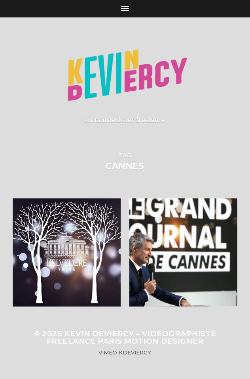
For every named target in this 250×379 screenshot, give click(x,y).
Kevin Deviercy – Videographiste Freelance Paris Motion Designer (131, 337)
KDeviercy (135, 352)
